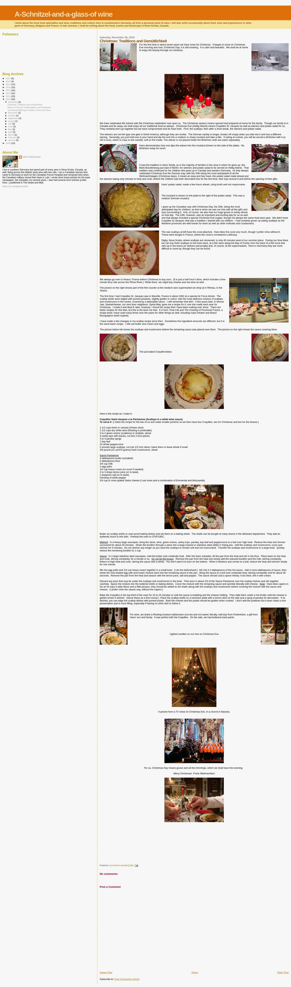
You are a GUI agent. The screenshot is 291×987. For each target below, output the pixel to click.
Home (195, 972)
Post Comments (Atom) (127, 979)
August (11, 121)
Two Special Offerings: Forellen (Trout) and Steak (28, 110)
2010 (8, 99)
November (13, 113)
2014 (8, 87)
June (10, 126)
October (12, 115)
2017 (8, 78)
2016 (8, 81)
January (12, 140)
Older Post (283, 972)
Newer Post (106, 972)
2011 (8, 96)
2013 (8, 90)
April (10, 132)
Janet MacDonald (31, 157)
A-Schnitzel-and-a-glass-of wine (63, 14)
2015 (8, 84)
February (12, 137)
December (13, 102)
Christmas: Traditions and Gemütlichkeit (24, 104)
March (11, 135)
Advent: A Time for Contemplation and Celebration (29, 107)
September (13, 118)
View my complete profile (15, 186)
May (10, 129)
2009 (8, 143)
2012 (8, 93)
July (10, 124)
